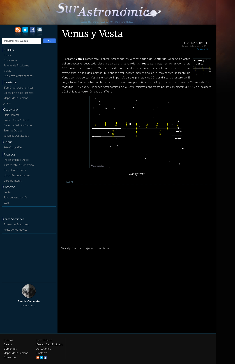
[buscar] (21, 41)
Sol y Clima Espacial (15, 170)
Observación (11, 60)
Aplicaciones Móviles (15, 229)
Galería (8, 344)
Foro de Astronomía (15, 197)
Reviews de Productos (16, 65)
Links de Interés (13, 180)
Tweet (69, 182)
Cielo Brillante (11, 115)
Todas (7, 55)
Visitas (7, 70)
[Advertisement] (29, 257)
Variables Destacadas (16, 135)
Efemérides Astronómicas (18, 87)
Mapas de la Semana (16, 98)
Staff (6, 202)
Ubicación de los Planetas (19, 92)
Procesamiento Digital (16, 159)
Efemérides (10, 348)
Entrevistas (10, 357)
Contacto (9, 192)
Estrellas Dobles (13, 130)
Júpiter (7, 103)
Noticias (8, 340)
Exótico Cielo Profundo (17, 120)
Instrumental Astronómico (19, 165)
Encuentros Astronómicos (19, 76)
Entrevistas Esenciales (16, 224)
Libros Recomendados (17, 175)
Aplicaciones (43, 348)
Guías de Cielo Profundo (18, 125)
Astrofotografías (13, 147)
